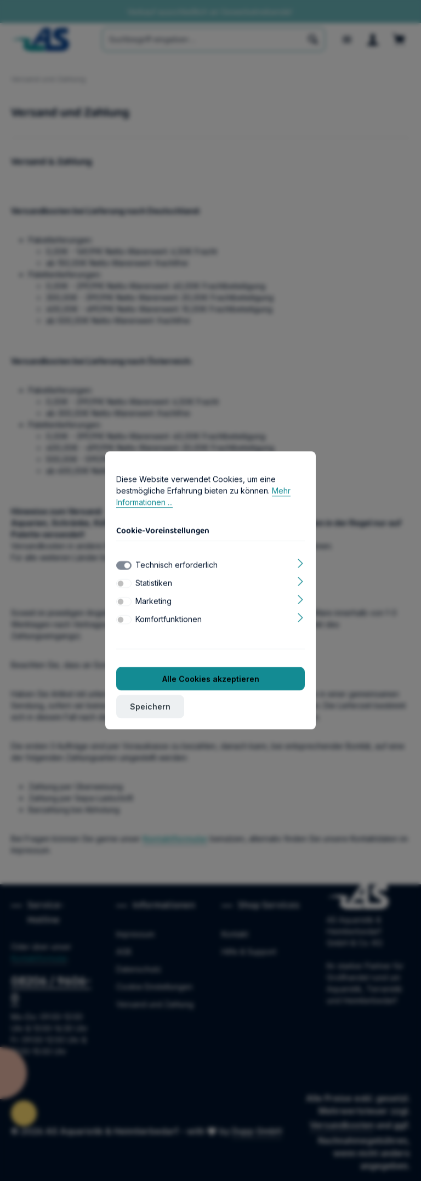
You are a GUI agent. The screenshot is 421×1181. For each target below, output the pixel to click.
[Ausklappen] (300, 565)
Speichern (150, 709)
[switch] (124, 586)
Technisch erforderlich (176, 567)
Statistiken (153, 585)
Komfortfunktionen (168, 621)
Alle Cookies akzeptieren (210, 681)
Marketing (153, 603)
